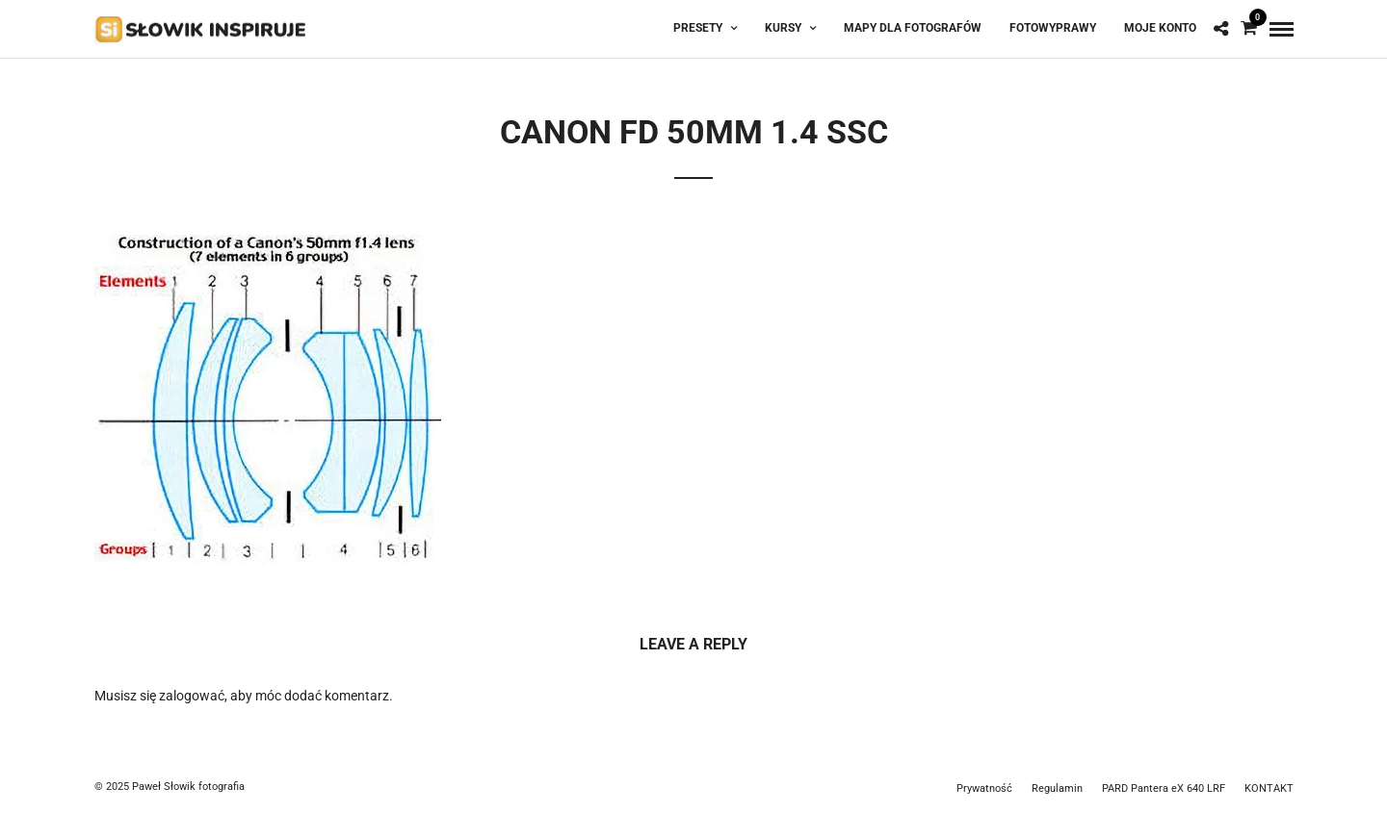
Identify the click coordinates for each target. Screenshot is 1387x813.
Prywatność (984, 788)
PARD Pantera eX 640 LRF (1163, 788)
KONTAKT (1269, 788)
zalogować (191, 695)
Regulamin (1057, 788)
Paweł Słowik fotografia (188, 786)
